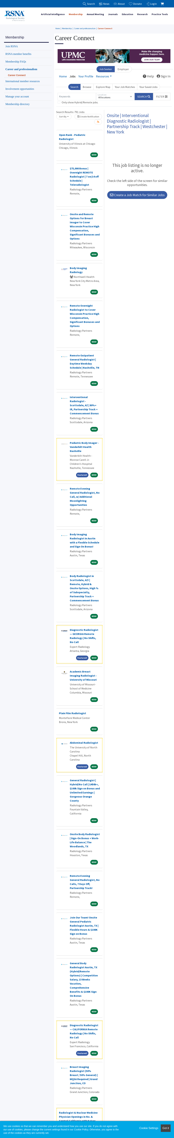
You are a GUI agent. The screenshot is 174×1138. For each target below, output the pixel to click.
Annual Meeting (95, 14)
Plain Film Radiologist (72, 713)
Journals (113, 14)
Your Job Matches (125, 87)
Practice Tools (160, 14)
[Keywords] (77, 96)
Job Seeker (105, 69)
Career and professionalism (85, 28)
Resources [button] (102, 76)
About (119, 4)
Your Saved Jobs (148, 87)
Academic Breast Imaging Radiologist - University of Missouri (83, 675)
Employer (123, 69)
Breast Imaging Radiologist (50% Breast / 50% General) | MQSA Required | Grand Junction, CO (84, 1075)
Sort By (63, 116)
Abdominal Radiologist (84, 742)
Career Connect (105, 28)
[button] (161, 96)
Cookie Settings (148, 1128)
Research (142, 14)
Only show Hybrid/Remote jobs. (80, 102)
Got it (165, 1128)
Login (151, 4)
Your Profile (85, 76)
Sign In (163, 76)
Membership (76, 14)
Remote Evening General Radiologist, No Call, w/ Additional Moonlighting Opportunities (85, 496)
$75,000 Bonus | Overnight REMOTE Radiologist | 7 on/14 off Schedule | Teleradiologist (84, 176)
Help (148, 76)
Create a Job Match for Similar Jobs (137, 195)
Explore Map (103, 87)
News (104, 4)
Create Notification (88, 116)
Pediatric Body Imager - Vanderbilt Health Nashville (84, 447)
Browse (87, 87)
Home (57, 28)
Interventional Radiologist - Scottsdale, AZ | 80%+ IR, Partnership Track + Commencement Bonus (84, 405)
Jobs (72, 76)
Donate (135, 4)
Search (74, 87)
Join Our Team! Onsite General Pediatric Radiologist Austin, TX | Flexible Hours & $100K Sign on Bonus (84, 925)
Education (127, 14)
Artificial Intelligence (53, 14)
